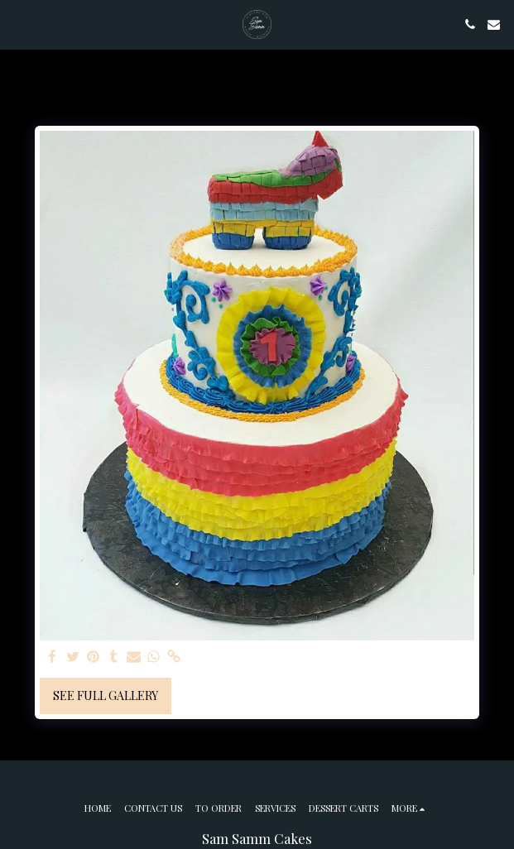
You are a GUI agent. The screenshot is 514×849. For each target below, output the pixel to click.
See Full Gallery (105, 695)
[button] (18, 24)
